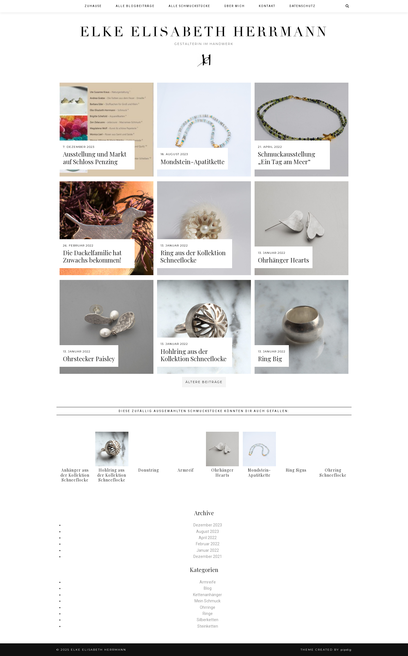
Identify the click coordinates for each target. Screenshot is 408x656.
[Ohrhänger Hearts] (222, 449)
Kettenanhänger (207, 594)
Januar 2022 (207, 550)
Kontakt (267, 6)
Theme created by (326, 650)
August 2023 (207, 531)
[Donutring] (148, 449)
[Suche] (348, 6)
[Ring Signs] (296, 449)
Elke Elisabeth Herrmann (204, 32)
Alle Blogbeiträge (135, 6)
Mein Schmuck (207, 601)
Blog (208, 588)
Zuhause (93, 6)
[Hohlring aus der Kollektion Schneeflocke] (111, 449)
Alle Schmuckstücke (189, 6)
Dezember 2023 (207, 525)
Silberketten (207, 619)
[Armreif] (185, 449)
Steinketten (207, 626)
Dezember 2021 (207, 556)
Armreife (208, 582)
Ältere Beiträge (204, 382)
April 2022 (208, 537)
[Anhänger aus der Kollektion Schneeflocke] (74, 449)
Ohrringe (207, 607)
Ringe (208, 613)
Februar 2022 (207, 544)
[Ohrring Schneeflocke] (333, 449)
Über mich (234, 6)
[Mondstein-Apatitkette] (259, 449)
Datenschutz (302, 6)
